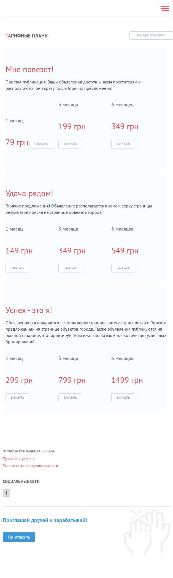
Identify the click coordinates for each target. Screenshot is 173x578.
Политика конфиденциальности (30, 465)
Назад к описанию (151, 35)
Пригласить (19, 537)
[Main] (24, 8)
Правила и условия (19, 459)
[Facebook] (6, 493)
